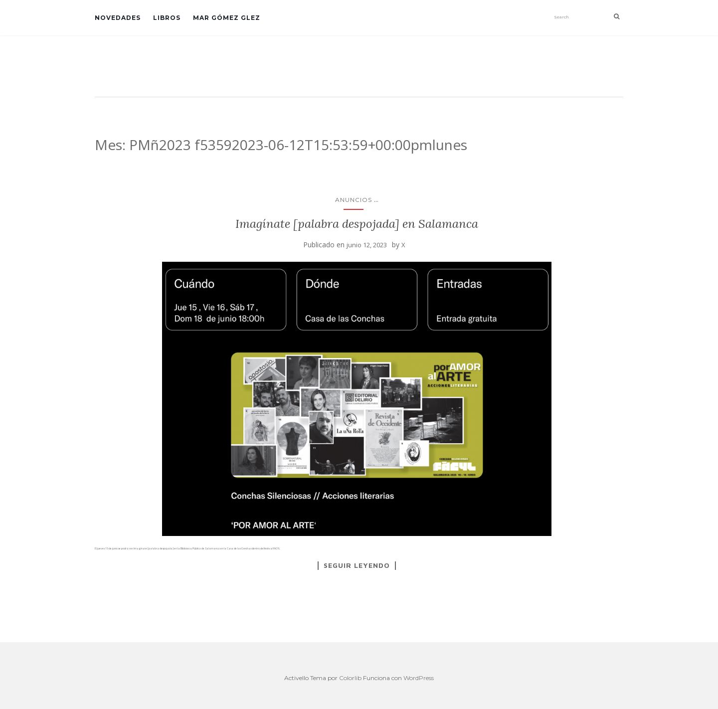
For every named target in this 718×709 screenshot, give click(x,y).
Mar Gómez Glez (226, 17)
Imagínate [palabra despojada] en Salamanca (356, 223)
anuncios (353, 199)
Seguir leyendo (357, 565)
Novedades (118, 17)
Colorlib (350, 678)
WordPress (418, 678)
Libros (166, 17)
